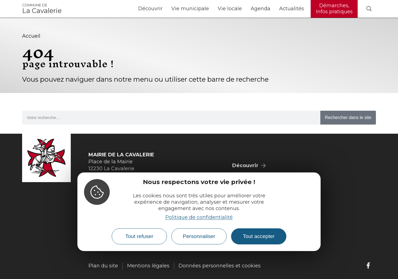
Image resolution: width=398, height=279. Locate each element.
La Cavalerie (42, 8)
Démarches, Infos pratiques (334, 8)
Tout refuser (139, 236)
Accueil (31, 36)
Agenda (260, 9)
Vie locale (230, 9)
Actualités (291, 9)
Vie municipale (190, 9)
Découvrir (150, 9)
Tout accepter (258, 236)
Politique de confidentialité (199, 217)
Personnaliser (199, 236)
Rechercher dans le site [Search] (348, 117)
